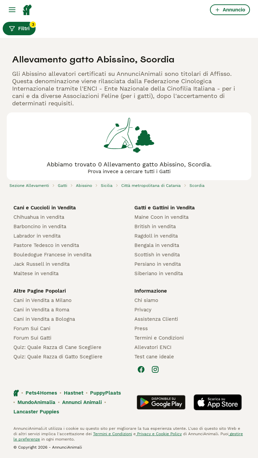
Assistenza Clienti (156, 319)
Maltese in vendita (35, 273)
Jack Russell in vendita (41, 264)
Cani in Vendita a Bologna (44, 319)
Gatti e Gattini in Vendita (164, 208)
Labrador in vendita (36, 236)
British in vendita (155, 226)
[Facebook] (141, 369)
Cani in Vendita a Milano (42, 300)
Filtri (22, 27)
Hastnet (73, 393)
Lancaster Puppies (36, 412)
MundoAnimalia (36, 402)
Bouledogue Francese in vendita (52, 255)
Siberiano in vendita (158, 273)
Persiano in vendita (157, 264)
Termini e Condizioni (159, 338)
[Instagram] (155, 369)
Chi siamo (146, 300)
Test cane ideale (154, 357)
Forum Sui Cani (31, 328)
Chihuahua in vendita (38, 217)
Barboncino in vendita (39, 226)
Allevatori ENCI (152, 347)
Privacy (143, 310)
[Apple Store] (218, 402)
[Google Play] (161, 402)
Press (141, 328)
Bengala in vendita (156, 245)
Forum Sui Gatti (32, 338)
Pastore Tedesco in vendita (46, 245)
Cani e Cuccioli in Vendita (44, 208)
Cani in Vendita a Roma (41, 310)
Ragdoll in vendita (156, 236)
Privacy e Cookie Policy (159, 433)
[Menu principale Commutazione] (12, 9)
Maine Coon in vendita (161, 217)
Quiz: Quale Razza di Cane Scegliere (57, 347)
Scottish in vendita (157, 255)
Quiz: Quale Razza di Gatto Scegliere (57, 357)
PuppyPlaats (105, 393)
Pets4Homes (41, 393)
